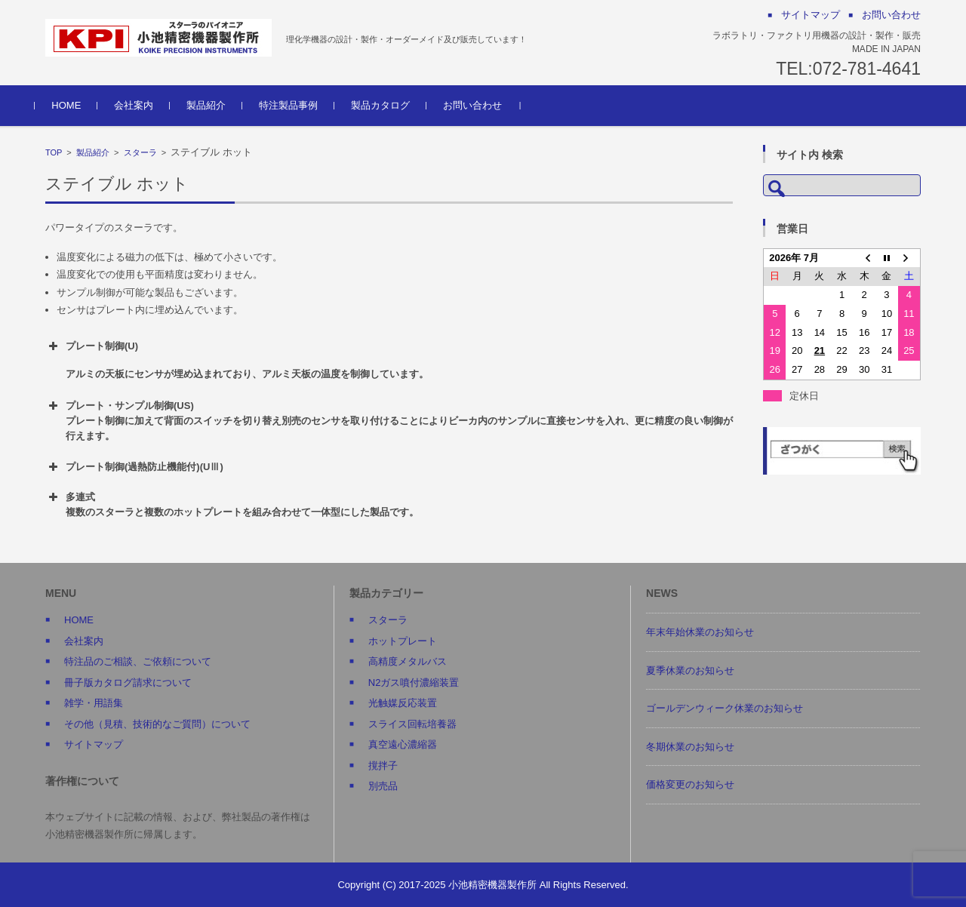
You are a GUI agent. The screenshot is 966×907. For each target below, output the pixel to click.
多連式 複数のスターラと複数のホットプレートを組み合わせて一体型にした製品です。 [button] (232, 504)
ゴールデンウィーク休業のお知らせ (724, 708)
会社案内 (144, 105)
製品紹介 (216, 105)
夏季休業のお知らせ (690, 670)
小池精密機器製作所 (492, 884)
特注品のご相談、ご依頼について (137, 661)
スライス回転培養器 (412, 724)
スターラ (140, 152)
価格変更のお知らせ (690, 784)
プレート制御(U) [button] (389, 361)
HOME (76, 105)
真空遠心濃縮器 (402, 744)
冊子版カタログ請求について (128, 682)
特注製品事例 (298, 105)
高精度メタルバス (407, 661)
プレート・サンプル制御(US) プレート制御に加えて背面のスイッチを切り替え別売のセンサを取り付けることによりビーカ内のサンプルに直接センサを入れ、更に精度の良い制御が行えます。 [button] (389, 419)
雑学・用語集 (93, 703)
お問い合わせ (483, 105)
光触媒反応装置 (402, 703)
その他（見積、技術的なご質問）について (157, 724)
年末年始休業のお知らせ (700, 632)
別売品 (383, 786)
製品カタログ (390, 105)
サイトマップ (93, 744)
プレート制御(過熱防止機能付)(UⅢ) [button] (134, 467)
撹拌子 (383, 765)
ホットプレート (402, 641)
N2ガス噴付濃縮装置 (414, 682)
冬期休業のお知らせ (690, 746)
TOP (53, 152)
